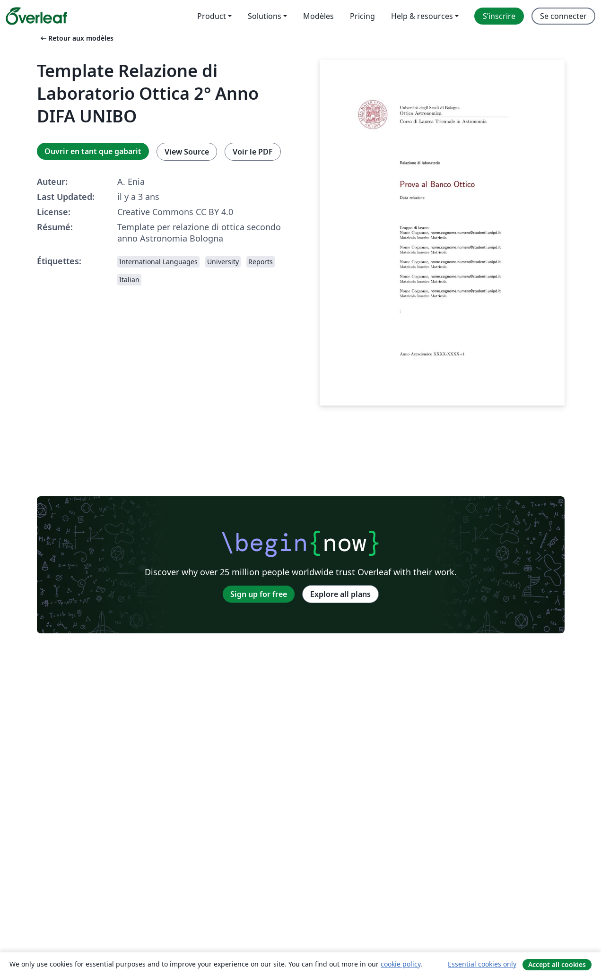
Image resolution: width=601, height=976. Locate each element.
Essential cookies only (482, 963)
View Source (187, 152)
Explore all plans (340, 594)
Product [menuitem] (211, 16)
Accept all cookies (557, 964)
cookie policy (400, 963)
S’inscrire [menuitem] (499, 16)
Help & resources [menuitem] (422, 16)
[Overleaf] (36, 16)
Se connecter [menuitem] (563, 16)
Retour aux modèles (76, 38)
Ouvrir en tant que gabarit (92, 151)
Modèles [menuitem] (318, 16)
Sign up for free (258, 594)
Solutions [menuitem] (264, 16)
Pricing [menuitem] (362, 16)
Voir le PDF (253, 152)
